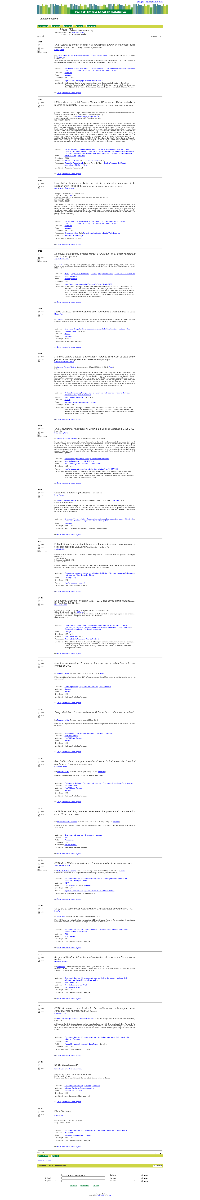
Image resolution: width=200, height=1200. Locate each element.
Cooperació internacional (82, 153)
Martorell (87, 885)
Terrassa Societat (63, 673)
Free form (158, 1166)
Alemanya (77, 402)
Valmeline (68, 73)
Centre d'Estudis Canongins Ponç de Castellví (82, 639)
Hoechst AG (58, 1115)
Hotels (67, 274)
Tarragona (68, 75)
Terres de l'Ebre (70, 156)
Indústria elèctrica (122, 393)
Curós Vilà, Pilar (59, 549)
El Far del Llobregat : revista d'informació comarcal (75, 1019)
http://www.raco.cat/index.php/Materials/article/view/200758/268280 (89, 891)
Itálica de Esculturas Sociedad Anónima (68, 1069)
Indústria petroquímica (111, 625)
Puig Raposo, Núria (61, 433)
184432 (60, 319)
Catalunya (68, 336)
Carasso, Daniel (71, 331)
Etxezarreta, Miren (71, 233)
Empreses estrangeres (73, 521)
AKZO (85, 985)
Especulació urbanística (73, 629)
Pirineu (67, 279)
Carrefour (68, 689)
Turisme (93, 274)
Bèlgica (85, 402)
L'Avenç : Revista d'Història (66, 367)
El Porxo (80, 612)
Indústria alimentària (109, 329)
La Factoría (61, 967)
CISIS (98, 1195)
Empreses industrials (118, 68)
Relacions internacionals (96, 519)
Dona (107, 68)
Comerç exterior (79, 519)
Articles (122, 871)
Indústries (96, 1086)
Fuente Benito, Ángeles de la (64, 188)
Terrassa (68, 691)
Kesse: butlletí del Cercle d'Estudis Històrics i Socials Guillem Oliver (82, 55)
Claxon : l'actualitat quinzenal (67, 822)
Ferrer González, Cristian (92, 233)
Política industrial (125, 153)
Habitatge (101, 149)
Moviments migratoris (101, 153)
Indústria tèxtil (82, 70)
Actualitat (116, 822)
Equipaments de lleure (73, 783)
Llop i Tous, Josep (60, 605)
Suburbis (80, 627)
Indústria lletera (124, 329)
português (140, 2)
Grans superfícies (71, 687)
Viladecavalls (69, 840)
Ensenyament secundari (87, 149)
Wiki (110, 1195)
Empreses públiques (109, 879)
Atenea (70, 195)
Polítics (67, 393)
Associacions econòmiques (124, 274)
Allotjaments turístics (105, 274)
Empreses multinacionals (124, 151)
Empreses (68, 153)
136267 (59, 264)
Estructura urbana (109, 627)
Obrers (91, 575)
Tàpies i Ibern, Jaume (61, 259)
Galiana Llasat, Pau (72, 161)
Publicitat (68, 151)
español (148, 2)
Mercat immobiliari (79, 151)
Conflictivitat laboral (96, 68)
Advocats (68, 980)
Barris (120, 627)
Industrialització (70, 625)
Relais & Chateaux (71, 276)
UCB (66, 934)
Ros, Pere (57, 911)
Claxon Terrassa (71, 845)
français (155, 2)
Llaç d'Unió (61, 916)
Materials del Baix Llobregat (66, 871)
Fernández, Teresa (71, 786)
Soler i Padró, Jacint (72, 982)
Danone (67, 334)
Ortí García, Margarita (93, 161)
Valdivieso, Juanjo (71, 736)
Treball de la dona (81, 68)
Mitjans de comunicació (117, 573)
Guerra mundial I (71, 395)
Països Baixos (95, 464)
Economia (114, 153)
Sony (66, 837)
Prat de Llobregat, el (72, 464)
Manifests (76, 980)
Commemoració (105, 687)
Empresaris (69, 329)
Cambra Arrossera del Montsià (115, 163)
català (161, 2)
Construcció (92, 151)
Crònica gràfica (121, 1130)
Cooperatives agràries (114, 149)
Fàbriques (77, 880)
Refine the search (78, 33)
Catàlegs (88, 1086)
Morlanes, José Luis (61, 961)
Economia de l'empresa (73, 573)
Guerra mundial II (84, 395)
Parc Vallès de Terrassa (73, 738)
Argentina (92, 402)
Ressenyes (60, 57)
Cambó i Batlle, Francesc (74, 397)
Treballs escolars (71, 149)
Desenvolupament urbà (93, 627)
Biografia (77, 329)
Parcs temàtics (127, 783)
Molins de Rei (70, 936)
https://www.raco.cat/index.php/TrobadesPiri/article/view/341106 (88, 284)
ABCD (102, 1195)
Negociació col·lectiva (89, 980)
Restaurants (69, 733)
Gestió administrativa (91, 573)
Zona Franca (69, 885)
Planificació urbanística (92, 629)
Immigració (81, 625)
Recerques (115, 500)
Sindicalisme (100, 70)
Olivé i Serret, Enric (72, 636)
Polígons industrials (94, 625)
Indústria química (82, 459)
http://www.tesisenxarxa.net (75, 583)
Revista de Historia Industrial (67, 438)
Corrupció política (87, 393)
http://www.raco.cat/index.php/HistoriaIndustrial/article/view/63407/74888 (91, 469)
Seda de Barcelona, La (73, 461)
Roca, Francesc (59, 495)
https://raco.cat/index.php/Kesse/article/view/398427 (84, 81)
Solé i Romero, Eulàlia (62, 865)
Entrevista (101, 772)
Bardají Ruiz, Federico (111, 233)
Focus (111, 367)
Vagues (91, 70)
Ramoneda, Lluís (60, 1013)
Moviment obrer (112, 70)
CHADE (67, 400)
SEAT (67, 883)
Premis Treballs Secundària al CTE (88, 116)
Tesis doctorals (82, 575)
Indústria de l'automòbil (110, 1037)
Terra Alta (81, 156)
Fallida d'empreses (108, 978)
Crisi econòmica (104, 930)
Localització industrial (106, 151)
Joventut (127, 149)
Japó (75, 577)
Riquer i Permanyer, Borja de (64, 362)
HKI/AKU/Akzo (88, 461)
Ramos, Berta (59, 50)
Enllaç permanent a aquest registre (69, 93)
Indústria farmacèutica (120, 930)
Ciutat (102, 673)
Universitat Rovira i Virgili (74, 163)
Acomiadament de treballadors (76, 931)
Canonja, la (69, 632)
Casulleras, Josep (60, 766)
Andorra (74, 279)
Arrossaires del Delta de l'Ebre (76, 165)
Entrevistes (109, 733)
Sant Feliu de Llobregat (73, 1091)
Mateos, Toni (58, 314)
